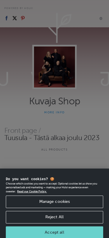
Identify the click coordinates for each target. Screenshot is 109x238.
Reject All (54, 224)
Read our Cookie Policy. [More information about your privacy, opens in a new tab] (32, 198)
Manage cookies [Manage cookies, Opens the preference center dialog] (54, 208)
